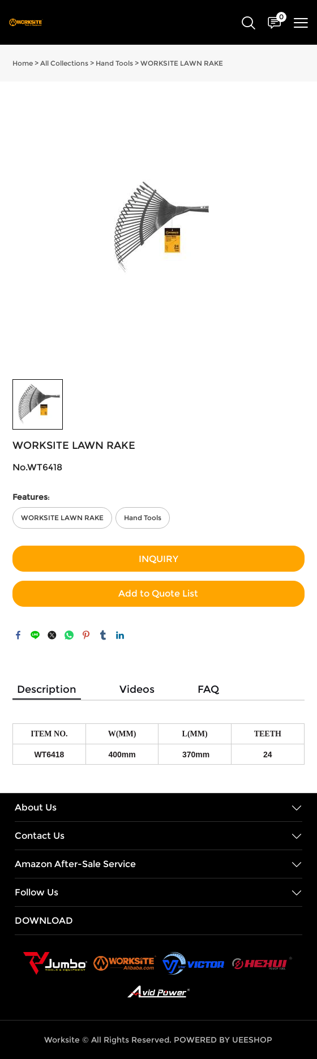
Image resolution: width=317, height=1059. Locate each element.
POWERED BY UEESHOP (223, 1040)
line (35, 635)
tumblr (103, 635)
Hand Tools (114, 63)
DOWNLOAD (44, 920)
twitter (52, 635)
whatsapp (69, 635)
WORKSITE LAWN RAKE (181, 63)
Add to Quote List (158, 593)
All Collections (64, 63)
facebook (18, 635)
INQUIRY (158, 559)
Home (22, 63)
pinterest (86, 635)
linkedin (120, 635)
